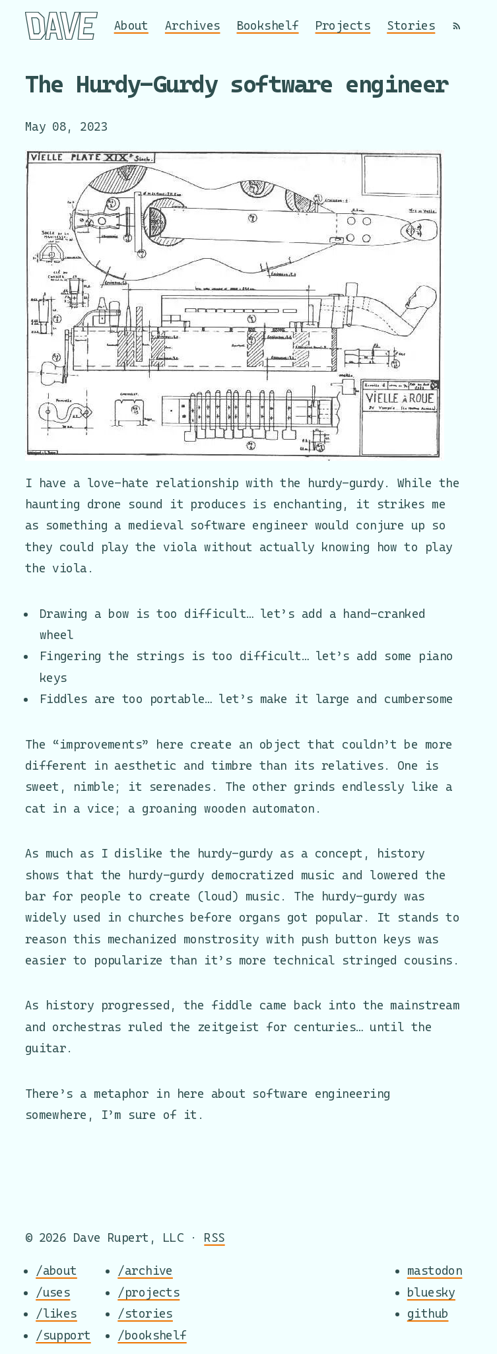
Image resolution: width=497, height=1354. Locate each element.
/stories (145, 1313)
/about (56, 1270)
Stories (411, 25)
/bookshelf (152, 1335)
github (428, 1313)
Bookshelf (268, 25)
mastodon (435, 1270)
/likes (56, 1313)
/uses (53, 1292)
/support (63, 1335)
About (131, 25)
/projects (148, 1292)
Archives (192, 25)
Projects (343, 25)
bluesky (431, 1292)
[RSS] (456, 25)
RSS (214, 1237)
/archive (145, 1270)
